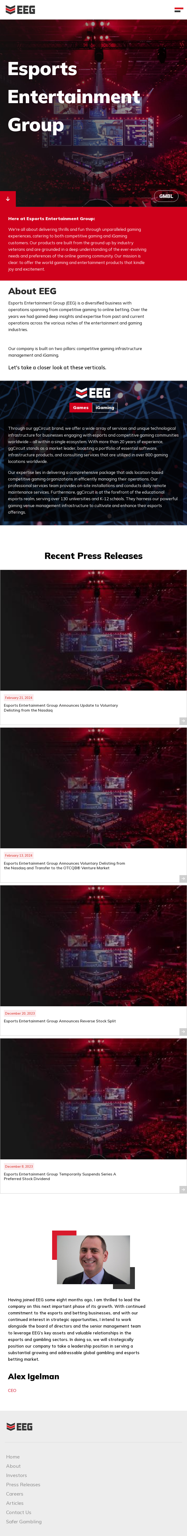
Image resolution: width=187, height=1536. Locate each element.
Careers (14, 1494)
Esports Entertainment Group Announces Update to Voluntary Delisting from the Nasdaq (61, 707)
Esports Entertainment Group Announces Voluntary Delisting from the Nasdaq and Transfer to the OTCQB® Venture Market (64, 865)
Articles (15, 1503)
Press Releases (23, 1484)
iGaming (105, 407)
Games (81, 407)
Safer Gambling (24, 1521)
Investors (16, 1475)
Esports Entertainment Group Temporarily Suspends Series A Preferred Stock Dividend (60, 1176)
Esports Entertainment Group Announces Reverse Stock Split (60, 1020)
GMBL (166, 196)
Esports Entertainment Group (73, 96)
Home (13, 1457)
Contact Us (18, 1512)
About (13, 1466)
